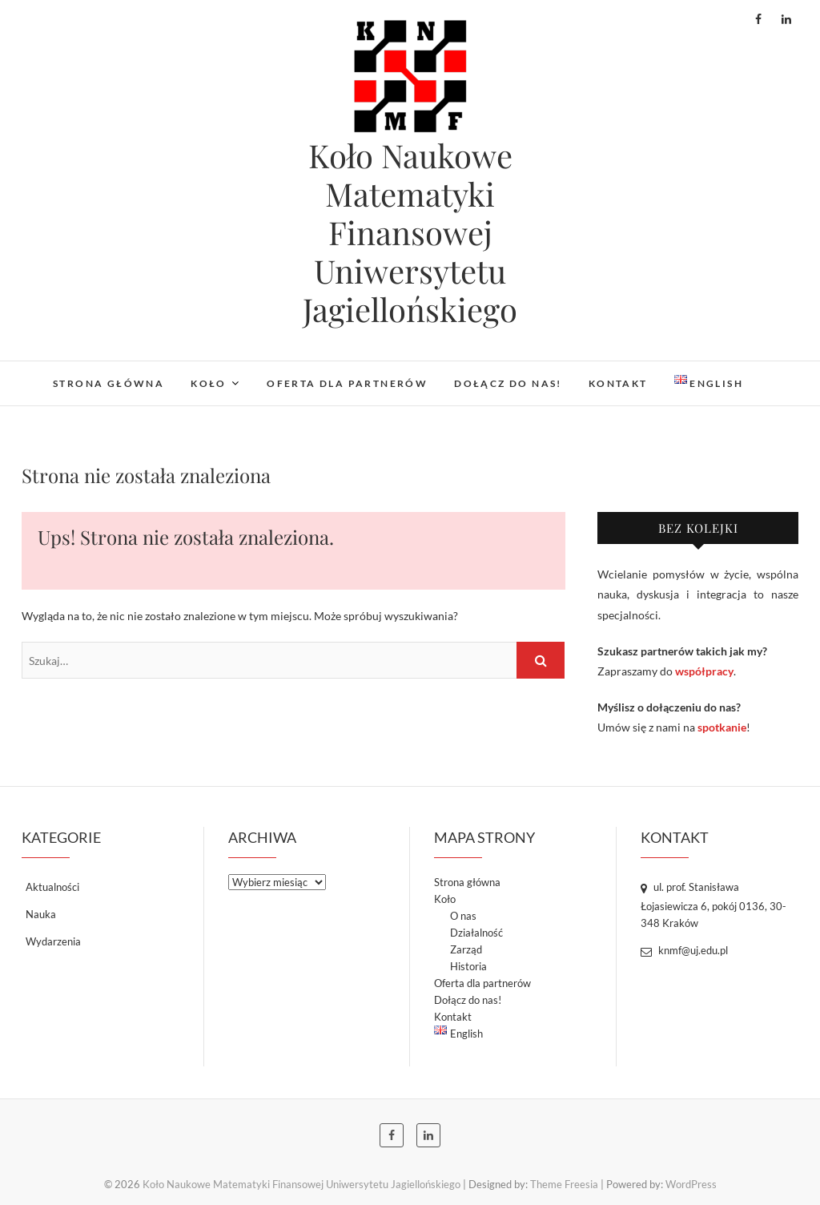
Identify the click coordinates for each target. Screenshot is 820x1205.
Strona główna (108, 383)
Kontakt (618, 383)
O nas (463, 915)
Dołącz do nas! (508, 383)
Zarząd (466, 949)
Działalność (476, 932)
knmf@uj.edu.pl (684, 950)
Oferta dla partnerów (347, 383)
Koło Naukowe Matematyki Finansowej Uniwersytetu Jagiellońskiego (410, 232)
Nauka (41, 914)
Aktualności (52, 887)
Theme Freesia (564, 1184)
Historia (468, 966)
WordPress (691, 1184)
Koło (209, 383)
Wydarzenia (53, 941)
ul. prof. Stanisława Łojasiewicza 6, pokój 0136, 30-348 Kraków (713, 905)
